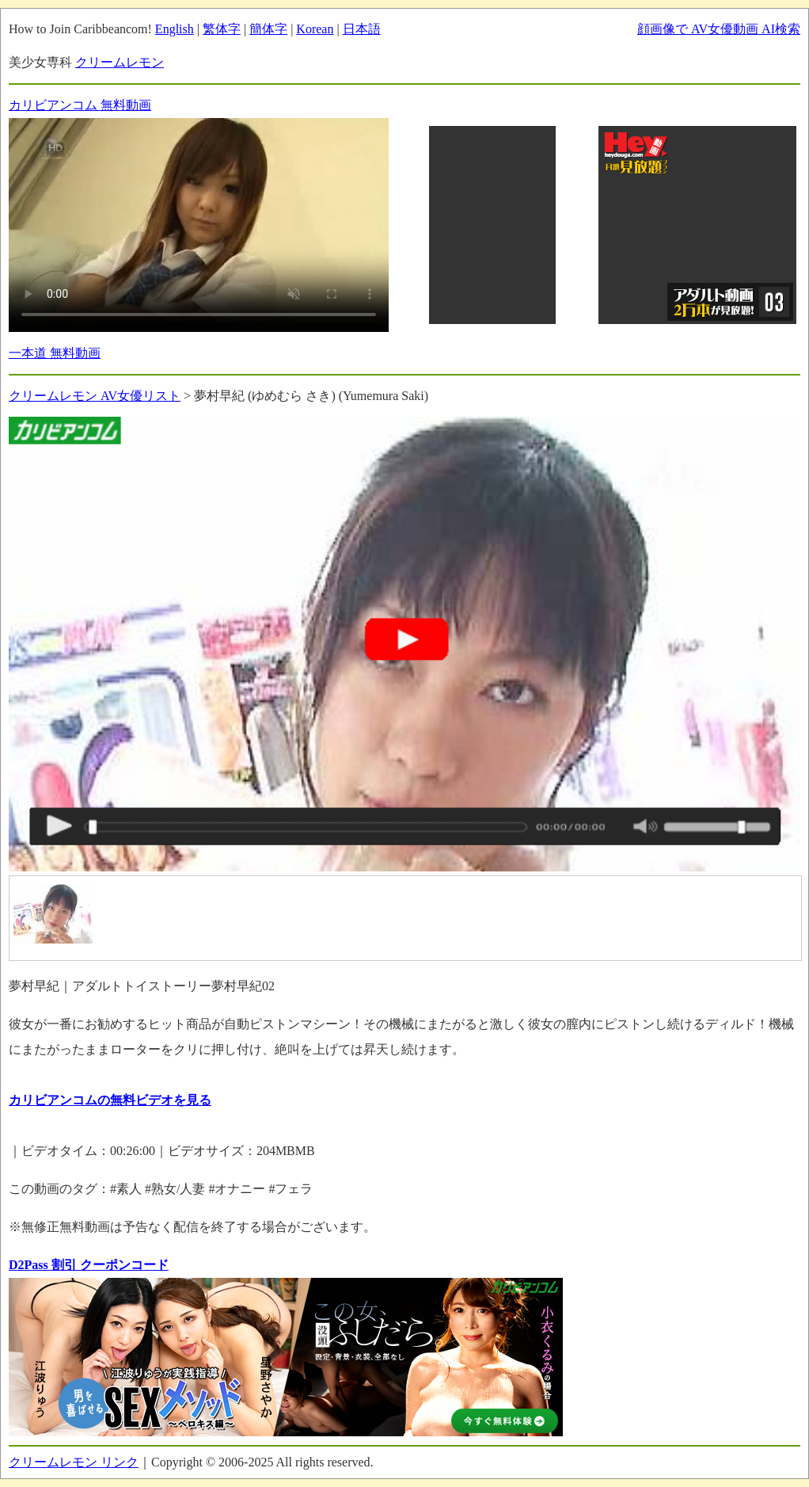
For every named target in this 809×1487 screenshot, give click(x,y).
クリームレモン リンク (74, 1462)
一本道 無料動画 (55, 353)
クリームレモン (119, 62)
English (174, 29)
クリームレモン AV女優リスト (94, 395)
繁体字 (222, 29)
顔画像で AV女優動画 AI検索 (718, 29)
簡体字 (268, 29)
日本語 (362, 29)
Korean (314, 29)
